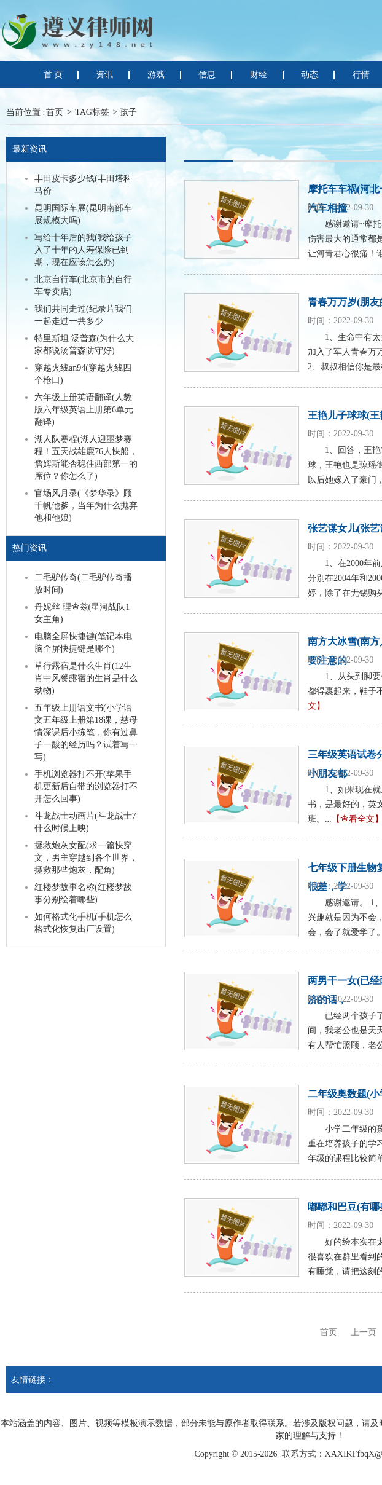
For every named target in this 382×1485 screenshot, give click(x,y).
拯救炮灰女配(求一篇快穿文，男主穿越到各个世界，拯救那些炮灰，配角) (86, 858)
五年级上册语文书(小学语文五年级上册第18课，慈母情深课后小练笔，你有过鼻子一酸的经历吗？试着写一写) (86, 732)
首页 (54, 112)
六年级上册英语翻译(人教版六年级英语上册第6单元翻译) (83, 410)
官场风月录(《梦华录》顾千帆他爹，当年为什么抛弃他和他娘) (86, 505)
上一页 (363, 1332)
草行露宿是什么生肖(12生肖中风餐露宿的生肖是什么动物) (86, 678)
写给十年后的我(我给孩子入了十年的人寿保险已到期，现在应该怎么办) (83, 250)
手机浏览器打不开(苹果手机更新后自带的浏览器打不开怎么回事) (86, 786)
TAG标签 (92, 112)
